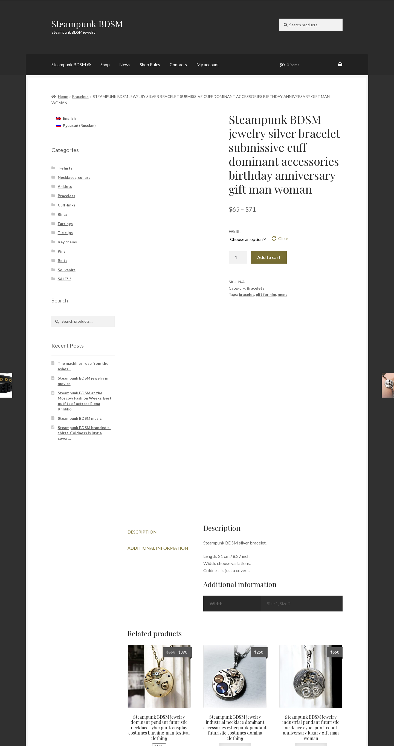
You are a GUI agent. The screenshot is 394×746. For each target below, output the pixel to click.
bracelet (246, 294)
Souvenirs (67, 269)
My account (207, 64)
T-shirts (65, 168)
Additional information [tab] (158, 459)
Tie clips (65, 232)
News (124, 64)
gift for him (266, 294)
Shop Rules (150, 64)
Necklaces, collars (74, 177)
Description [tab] (142, 442)
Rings (63, 214)
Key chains (67, 242)
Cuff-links (67, 205)
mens (282, 294)
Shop (105, 64)
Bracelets (80, 96)
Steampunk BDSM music (80, 418)
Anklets (65, 186)
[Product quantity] (238, 257)
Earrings (65, 223)
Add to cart (268, 257)
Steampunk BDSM (87, 24)
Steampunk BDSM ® (71, 64)
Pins (61, 251)
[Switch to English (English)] (66, 118)
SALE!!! (64, 278)
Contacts (178, 64)
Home (63, 96)
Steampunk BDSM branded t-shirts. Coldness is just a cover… (84, 433)
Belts (62, 260)
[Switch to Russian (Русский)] (76, 125)
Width (235, 231)
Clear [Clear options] (283, 238)
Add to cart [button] (159, 670)
